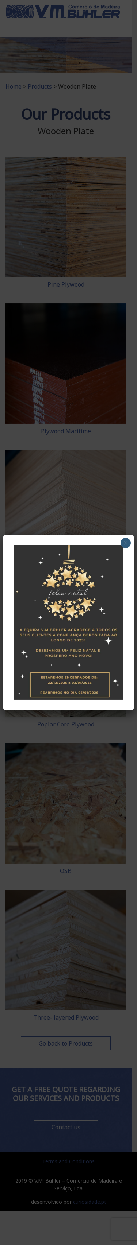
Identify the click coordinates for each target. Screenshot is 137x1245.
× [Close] (125, 543)
